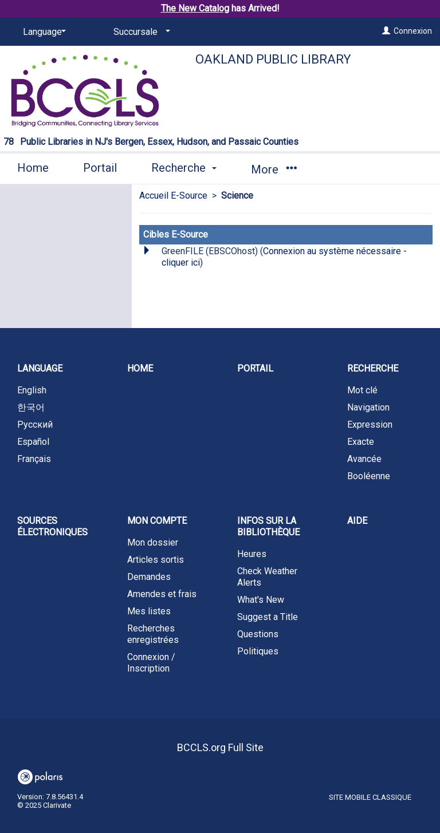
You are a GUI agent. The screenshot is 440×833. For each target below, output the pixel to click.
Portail (100, 168)
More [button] (273, 169)
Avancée (364, 458)
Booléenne (368, 476)
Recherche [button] (184, 168)
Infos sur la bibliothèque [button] (268, 526)
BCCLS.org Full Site (220, 747)
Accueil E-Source (173, 195)
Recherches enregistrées (153, 634)
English (31, 390)
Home (33, 168)
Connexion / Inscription (151, 663)
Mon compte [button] (157, 520)
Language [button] (39, 368)
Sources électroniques (52, 526)
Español (33, 441)
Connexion (413, 30)
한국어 (31, 407)
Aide (357, 520)
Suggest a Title (267, 616)
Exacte (360, 441)
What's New (260, 599)
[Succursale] (140, 32)
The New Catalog (195, 8)
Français (34, 458)
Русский (35, 424)
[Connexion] (386, 30)
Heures (251, 553)
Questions (257, 634)
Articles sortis (155, 559)
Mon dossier (152, 542)
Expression (369, 424)
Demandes (149, 576)
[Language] (42, 32)
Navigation (368, 407)
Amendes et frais (162, 594)
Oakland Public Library (273, 59)
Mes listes (149, 611)
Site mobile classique (370, 797)
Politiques (257, 651)
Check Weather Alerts (267, 577)
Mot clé (362, 390)
